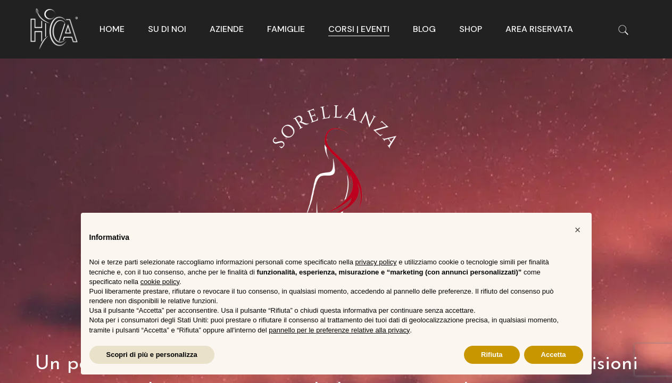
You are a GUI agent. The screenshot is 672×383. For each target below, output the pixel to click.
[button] (577, 229)
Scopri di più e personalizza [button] (151, 355)
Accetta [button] (553, 355)
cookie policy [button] (159, 282)
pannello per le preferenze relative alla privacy (339, 330)
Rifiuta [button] (491, 355)
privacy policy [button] (376, 262)
